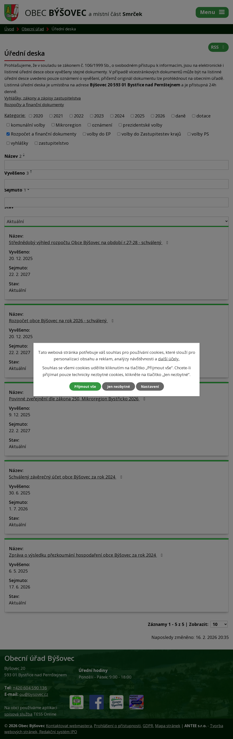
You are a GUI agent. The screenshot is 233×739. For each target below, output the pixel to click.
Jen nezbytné (118, 386)
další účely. (169, 359)
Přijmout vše (85, 386)
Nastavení (150, 386)
